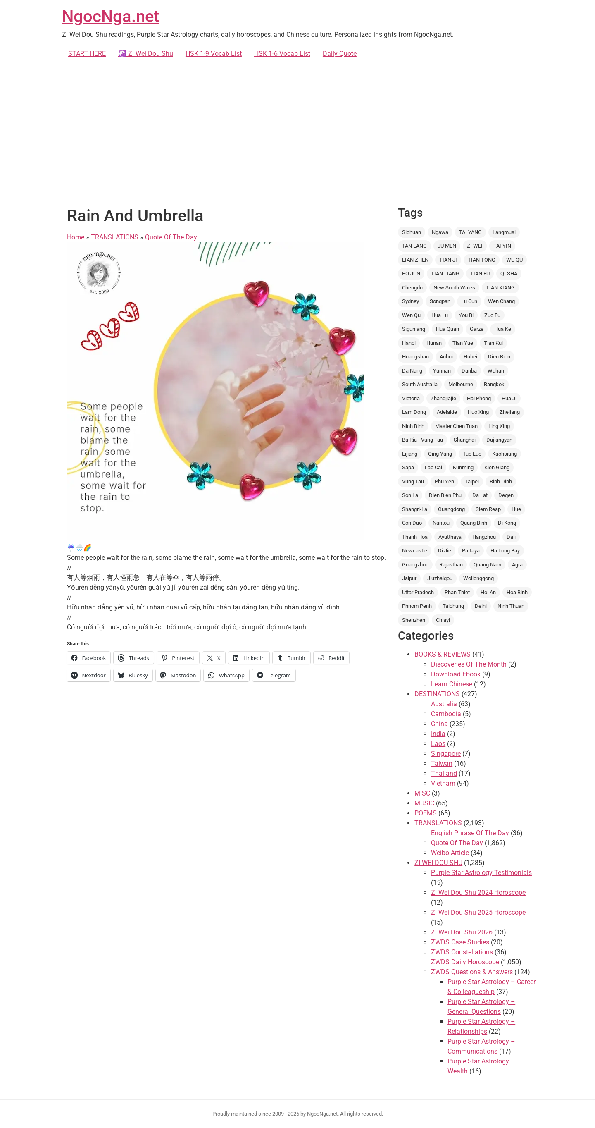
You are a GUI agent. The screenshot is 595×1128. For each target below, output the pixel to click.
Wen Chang (501, 301)
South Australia (420, 384)
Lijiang (409, 454)
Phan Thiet (457, 592)
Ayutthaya (450, 537)
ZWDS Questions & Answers (472, 972)
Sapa (408, 467)
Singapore (446, 754)
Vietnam (443, 783)
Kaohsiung (504, 454)
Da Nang (412, 371)
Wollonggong (478, 578)
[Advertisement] (297, 131)
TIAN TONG (481, 260)
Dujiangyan (499, 440)
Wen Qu (411, 315)
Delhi (481, 606)
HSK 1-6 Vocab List (282, 53)
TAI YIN (502, 246)
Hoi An (488, 592)
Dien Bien (499, 357)
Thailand (444, 773)
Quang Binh (473, 523)
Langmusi (504, 232)
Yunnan (442, 371)
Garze (476, 329)
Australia (444, 704)
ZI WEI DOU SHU (438, 863)
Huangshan (415, 357)
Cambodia (446, 714)
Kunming (463, 467)
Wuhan (496, 371)
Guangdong (451, 509)
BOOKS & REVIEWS (442, 654)
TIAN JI (448, 260)
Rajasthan (451, 565)
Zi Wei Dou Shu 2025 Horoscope (478, 912)
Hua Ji (509, 398)
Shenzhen (413, 620)
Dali (511, 537)
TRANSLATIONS (114, 237)
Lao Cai (433, 467)
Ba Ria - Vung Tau (422, 440)
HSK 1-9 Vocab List (214, 53)
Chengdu (412, 287)
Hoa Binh (517, 592)
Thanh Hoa (415, 537)
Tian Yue (462, 343)
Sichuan (411, 232)
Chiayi (443, 620)
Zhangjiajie (443, 398)
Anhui (446, 357)
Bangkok (494, 384)
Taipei (472, 481)
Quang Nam (487, 565)
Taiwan (441, 763)
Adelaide (447, 412)
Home (75, 237)
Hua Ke (502, 329)
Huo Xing (478, 412)
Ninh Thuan (510, 606)
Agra (517, 565)
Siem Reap (488, 509)
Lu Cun (469, 301)
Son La (410, 495)
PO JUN (411, 273)
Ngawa (440, 232)
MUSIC (424, 803)
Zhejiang (510, 412)
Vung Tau (413, 481)
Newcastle (414, 550)
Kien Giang (496, 467)
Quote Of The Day (171, 237)
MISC (422, 793)
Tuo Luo (472, 454)
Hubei (470, 357)
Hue (516, 509)
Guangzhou (415, 565)
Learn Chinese (451, 684)
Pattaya (471, 550)
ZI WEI (475, 246)
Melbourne (460, 384)
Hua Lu (439, 315)
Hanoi (409, 343)
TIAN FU (480, 273)
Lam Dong (414, 412)
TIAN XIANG (500, 287)
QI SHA (508, 273)
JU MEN (447, 246)
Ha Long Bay (505, 550)
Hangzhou (484, 537)
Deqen (506, 495)
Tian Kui (493, 343)
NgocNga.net (110, 16)
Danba (469, 371)
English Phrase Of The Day (470, 833)
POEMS (425, 813)
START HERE (87, 53)
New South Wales (454, 287)
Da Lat (480, 495)
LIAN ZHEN (415, 260)
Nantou (441, 523)
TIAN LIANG (445, 273)
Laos (438, 744)
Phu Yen (444, 481)
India (438, 734)
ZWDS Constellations (462, 952)
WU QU (514, 260)
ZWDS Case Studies (460, 942)
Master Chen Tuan (456, 426)
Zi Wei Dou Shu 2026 (462, 932)
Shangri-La (414, 509)
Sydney (410, 301)
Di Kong (507, 523)
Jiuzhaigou (439, 578)
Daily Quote (340, 53)
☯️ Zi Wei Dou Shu (145, 53)
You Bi (466, 315)
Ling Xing (499, 426)
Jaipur (409, 578)
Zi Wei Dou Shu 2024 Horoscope (478, 892)
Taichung (453, 606)
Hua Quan (447, 329)
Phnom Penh (417, 606)
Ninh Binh (413, 426)
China (439, 724)
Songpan (440, 301)
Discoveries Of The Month (469, 664)
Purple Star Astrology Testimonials (481, 873)
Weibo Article (450, 853)
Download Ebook (456, 674)
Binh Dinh (501, 481)
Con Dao (412, 523)
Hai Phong (479, 398)
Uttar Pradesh (418, 592)
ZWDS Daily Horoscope (465, 962)
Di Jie (444, 550)
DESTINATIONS (437, 694)
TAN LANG (414, 246)
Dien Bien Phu (445, 495)
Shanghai (465, 440)
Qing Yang (440, 454)
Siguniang (413, 329)
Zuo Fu (492, 315)
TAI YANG (470, 232)
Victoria (411, 398)
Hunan (434, 343)
